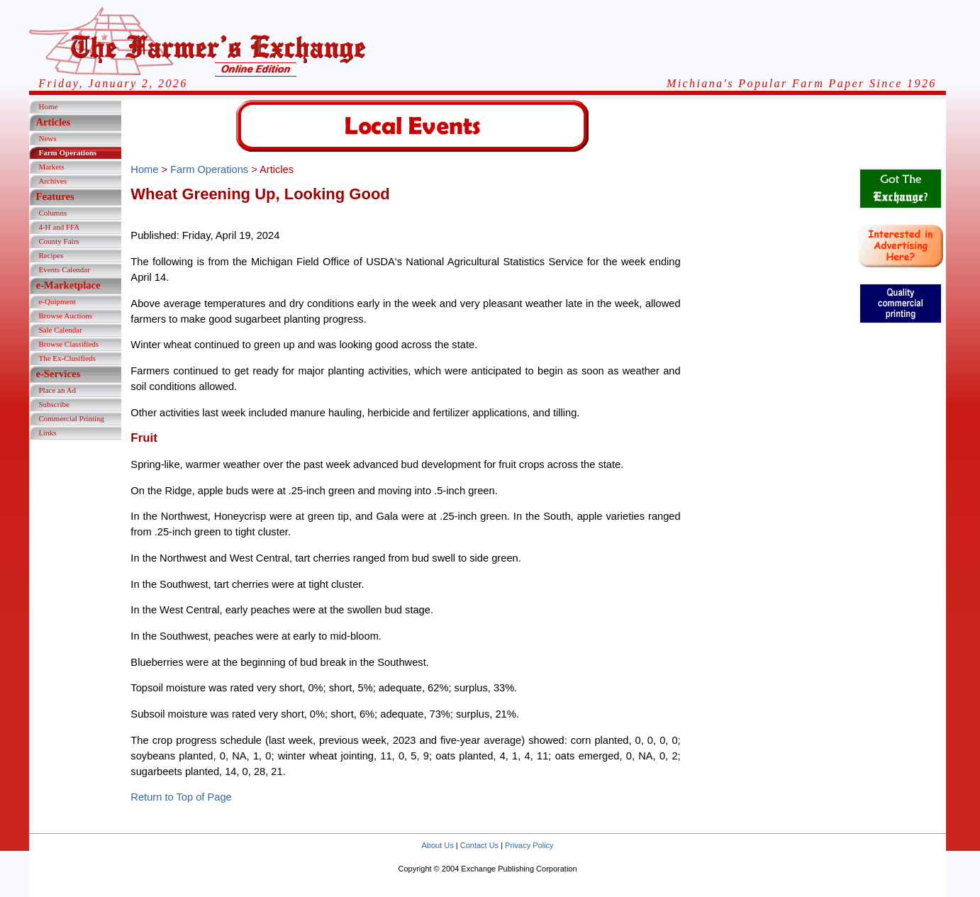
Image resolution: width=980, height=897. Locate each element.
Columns (52, 212)
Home (47, 106)
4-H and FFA (58, 227)
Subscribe (53, 404)
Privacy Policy (529, 845)
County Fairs (58, 241)
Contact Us (479, 845)
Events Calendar (63, 269)
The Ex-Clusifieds (66, 358)
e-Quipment (57, 301)
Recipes (50, 255)
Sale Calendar (60, 329)
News (47, 138)
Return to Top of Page (180, 797)
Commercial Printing (71, 418)
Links (47, 432)
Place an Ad (57, 390)
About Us (437, 845)
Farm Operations (67, 152)
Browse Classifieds (68, 344)
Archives (52, 181)
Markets (51, 166)
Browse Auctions (64, 315)
